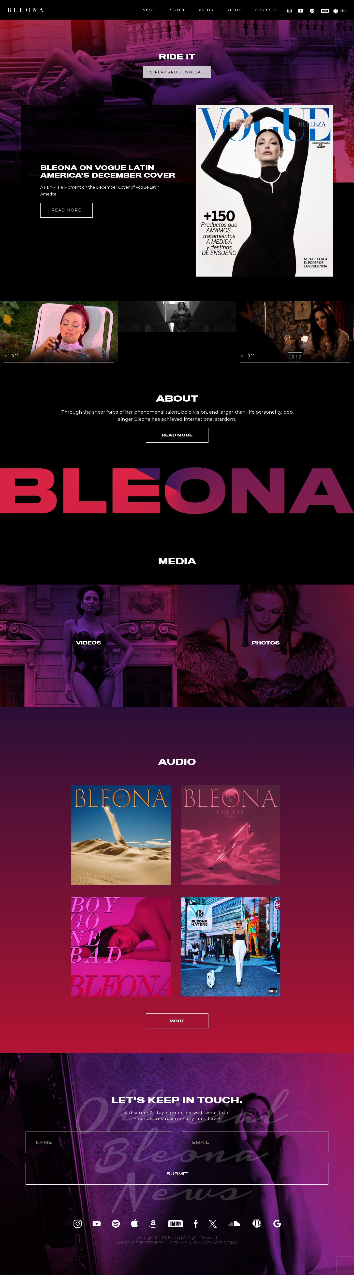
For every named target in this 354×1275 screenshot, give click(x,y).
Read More (66, 210)
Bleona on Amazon (153, 1223)
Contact (266, 10)
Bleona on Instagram (289, 11)
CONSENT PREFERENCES (140, 1243)
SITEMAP (178, 1243)
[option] (177, 101)
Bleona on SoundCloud (234, 1223)
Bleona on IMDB (325, 11)
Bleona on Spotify (312, 11)
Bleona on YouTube (301, 11)
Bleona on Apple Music (134, 1223)
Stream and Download (177, 72)
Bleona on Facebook (196, 1223)
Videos (88, 643)
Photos (265, 643)
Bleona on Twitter (213, 1223)
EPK (343, 11)
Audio (234, 10)
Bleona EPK (257, 1223)
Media (206, 10)
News (149, 10)
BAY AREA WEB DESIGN (216, 1243)
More (177, 1021)
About (177, 10)
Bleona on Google (277, 1223)
